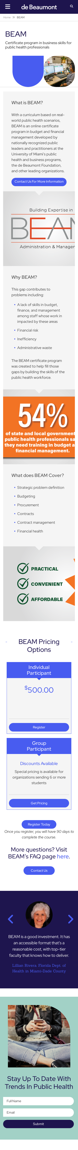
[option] (39, 939)
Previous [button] (9, 916)
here (63, 856)
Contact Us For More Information (39, 181)
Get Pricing (39, 803)
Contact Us (39, 870)
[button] (71, 6)
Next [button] (69, 916)
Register (39, 727)
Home (7, 17)
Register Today (39, 824)
